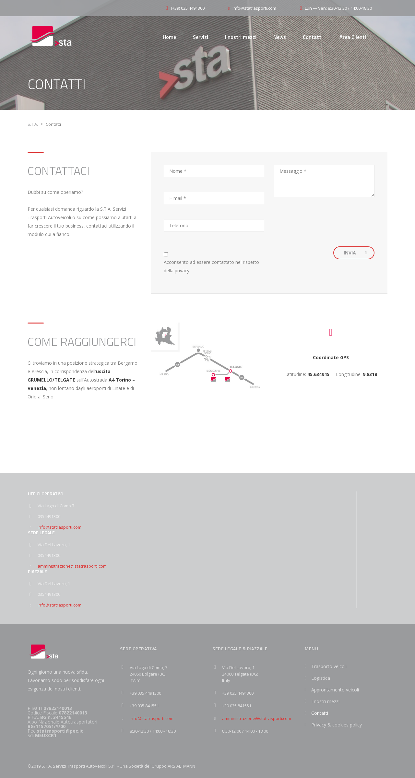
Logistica (320, 678)
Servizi (200, 37)
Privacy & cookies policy (336, 725)
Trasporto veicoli (329, 666)
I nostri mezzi (240, 37)
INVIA (355, 253)
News (279, 37)
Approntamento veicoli (335, 690)
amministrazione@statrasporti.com (72, 566)
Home (169, 37)
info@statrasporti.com (59, 527)
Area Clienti (352, 37)
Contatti (313, 37)
